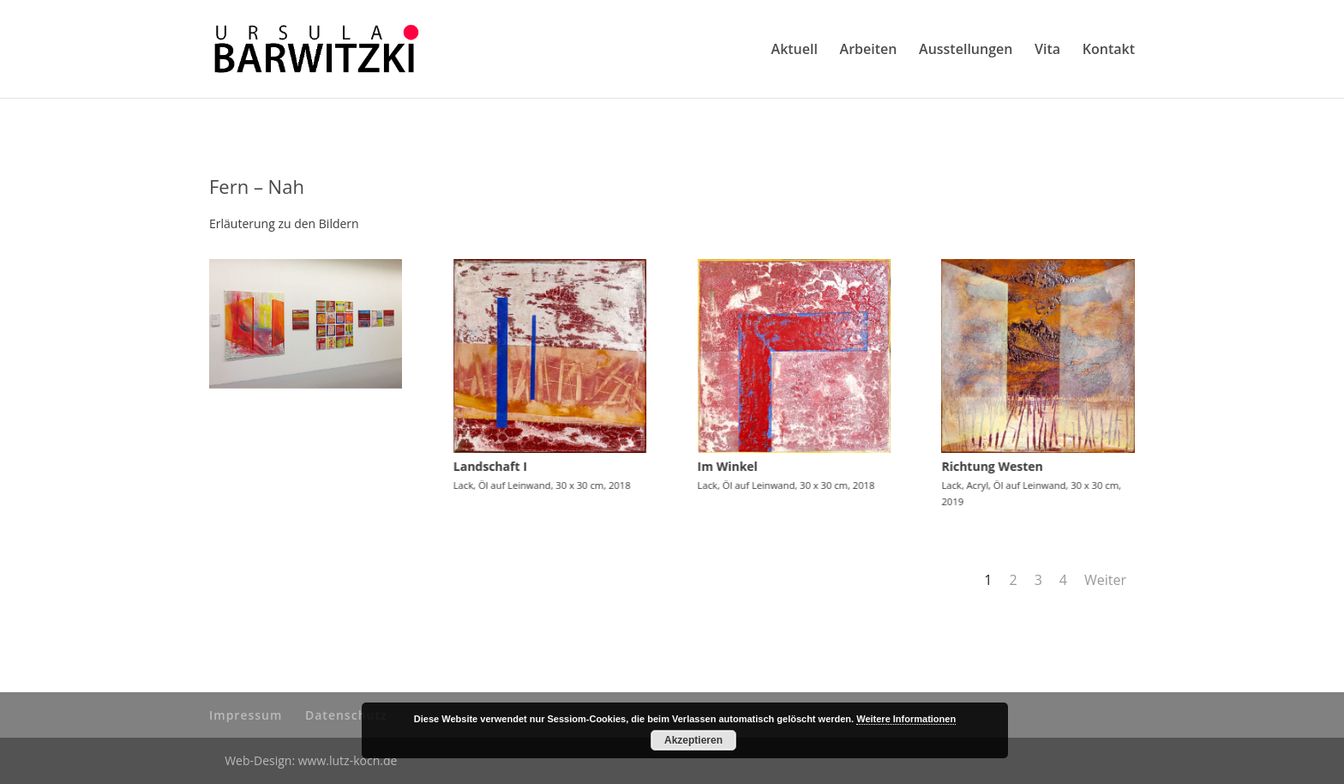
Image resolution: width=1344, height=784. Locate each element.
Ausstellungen (965, 50)
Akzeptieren (693, 740)
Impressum (245, 715)
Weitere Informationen (906, 719)
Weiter (1105, 579)
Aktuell (794, 50)
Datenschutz (346, 715)
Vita (1047, 50)
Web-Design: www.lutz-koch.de (311, 760)
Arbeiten (868, 50)
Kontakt (1109, 50)
